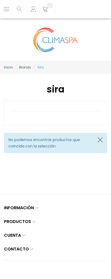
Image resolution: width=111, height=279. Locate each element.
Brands (25, 67)
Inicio (8, 67)
